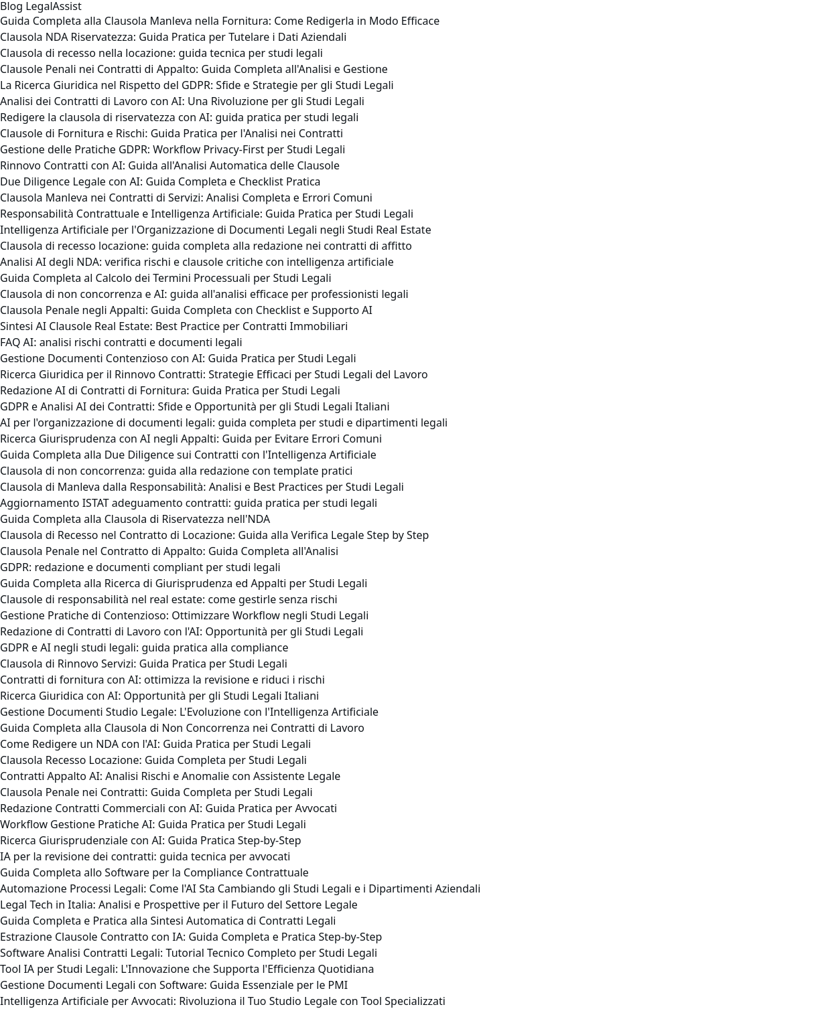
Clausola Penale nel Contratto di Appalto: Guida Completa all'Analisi (169, 551)
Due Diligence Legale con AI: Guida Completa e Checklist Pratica (160, 181)
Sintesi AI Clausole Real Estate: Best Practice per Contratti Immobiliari (174, 326)
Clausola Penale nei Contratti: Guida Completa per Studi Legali (156, 792)
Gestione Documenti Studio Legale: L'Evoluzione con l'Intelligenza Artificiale (189, 711)
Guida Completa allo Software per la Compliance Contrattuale (154, 872)
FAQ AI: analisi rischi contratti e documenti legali (121, 342)
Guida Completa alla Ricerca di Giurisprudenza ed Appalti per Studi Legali (183, 583)
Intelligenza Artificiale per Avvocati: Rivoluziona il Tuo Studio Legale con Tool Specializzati (222, 1001)
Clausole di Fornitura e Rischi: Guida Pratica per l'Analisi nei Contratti (171, 133)
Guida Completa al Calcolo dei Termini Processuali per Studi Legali (166, 277)
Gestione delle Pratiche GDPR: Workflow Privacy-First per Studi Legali (172, 149)
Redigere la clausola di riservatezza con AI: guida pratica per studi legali (179, 117)
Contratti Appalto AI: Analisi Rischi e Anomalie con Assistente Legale (170, 776)
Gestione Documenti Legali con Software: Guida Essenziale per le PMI (174, 985)
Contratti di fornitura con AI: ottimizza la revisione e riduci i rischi (162, 679)
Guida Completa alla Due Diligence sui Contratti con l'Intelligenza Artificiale (188, 454)
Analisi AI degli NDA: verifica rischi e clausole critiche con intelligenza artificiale (197, 261)
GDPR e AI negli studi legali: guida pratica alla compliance (144, 647)
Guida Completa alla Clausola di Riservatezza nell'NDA (135, 519)
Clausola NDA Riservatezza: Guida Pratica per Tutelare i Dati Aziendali (173, 36)
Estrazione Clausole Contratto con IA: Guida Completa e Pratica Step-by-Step (191, 936)
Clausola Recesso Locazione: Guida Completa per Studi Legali (153, 760)
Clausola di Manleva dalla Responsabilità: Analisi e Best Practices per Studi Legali (202, 486)
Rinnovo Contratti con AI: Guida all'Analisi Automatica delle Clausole (170, 165)
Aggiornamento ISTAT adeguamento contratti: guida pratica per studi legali (188, 502)
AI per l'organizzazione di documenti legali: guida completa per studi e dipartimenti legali (223, 422)
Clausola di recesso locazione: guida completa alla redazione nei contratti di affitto (206, 245)
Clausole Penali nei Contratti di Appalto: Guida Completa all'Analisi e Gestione (194, 69)
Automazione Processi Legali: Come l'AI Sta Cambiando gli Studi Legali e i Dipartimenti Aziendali (240, 888)
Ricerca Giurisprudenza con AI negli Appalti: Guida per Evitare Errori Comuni (191, 438)
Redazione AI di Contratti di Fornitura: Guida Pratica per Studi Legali (170, 390)
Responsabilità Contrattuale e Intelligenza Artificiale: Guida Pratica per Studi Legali (206, 213)
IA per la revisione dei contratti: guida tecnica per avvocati (145, 856)
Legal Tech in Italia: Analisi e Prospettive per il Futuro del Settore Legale (179, 904)
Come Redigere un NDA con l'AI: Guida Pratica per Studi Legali (155, 743)
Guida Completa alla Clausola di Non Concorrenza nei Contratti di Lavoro (182, 727)
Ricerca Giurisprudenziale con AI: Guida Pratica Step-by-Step (150, 840)
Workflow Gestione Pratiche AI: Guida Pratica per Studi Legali (153, 824)
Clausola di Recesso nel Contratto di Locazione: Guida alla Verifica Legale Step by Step (214, 535)
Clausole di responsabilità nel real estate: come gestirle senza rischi (169, 599)
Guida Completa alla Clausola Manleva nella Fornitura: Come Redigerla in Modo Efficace (219, 20)
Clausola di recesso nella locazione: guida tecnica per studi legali (161, 53)
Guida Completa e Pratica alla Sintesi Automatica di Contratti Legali (168, 920)
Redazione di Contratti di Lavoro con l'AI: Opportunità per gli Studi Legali (181, 631)
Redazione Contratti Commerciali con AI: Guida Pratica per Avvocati (168, 808)
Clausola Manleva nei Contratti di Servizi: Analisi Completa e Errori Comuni (186, 197)
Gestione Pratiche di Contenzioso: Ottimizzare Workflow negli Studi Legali (184, 615)
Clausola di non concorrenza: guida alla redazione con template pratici (176, 470)
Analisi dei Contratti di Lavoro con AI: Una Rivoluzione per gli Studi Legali (182, 101)
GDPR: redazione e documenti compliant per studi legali (140, 567)
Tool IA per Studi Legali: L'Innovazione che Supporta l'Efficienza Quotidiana (187, 968)
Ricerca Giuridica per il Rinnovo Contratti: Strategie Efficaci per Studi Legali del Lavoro (214, 374)
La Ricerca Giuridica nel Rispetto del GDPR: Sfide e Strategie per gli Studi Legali (197, 85)
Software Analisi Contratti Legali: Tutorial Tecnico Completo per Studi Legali (188, 952)
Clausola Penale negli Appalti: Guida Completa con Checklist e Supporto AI (186, 310)
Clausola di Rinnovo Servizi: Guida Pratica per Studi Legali (143, 663)
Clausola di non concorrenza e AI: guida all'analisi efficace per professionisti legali (204, 294)
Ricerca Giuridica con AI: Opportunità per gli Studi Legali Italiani (159, 695)
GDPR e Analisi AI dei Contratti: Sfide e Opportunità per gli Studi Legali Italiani (195, 406)
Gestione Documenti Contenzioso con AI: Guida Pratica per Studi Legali (178, 358)
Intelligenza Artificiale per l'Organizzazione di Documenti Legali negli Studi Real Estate (215, 229)
